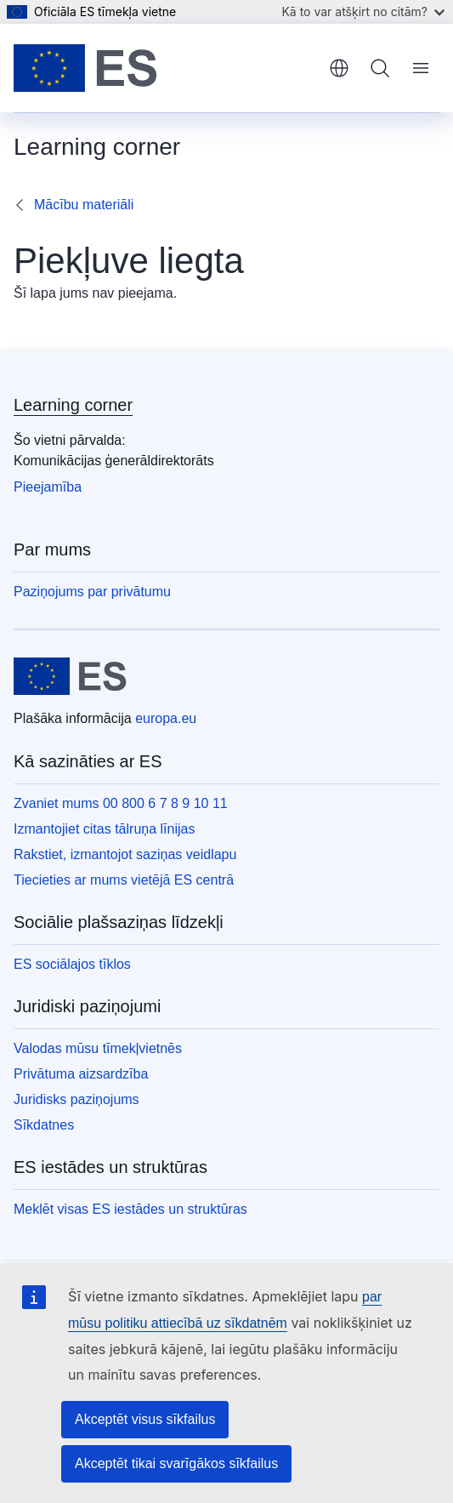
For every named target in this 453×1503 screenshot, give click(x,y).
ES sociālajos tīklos (72, 964)
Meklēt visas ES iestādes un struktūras (130, 1209)
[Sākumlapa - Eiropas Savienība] (85, 68)
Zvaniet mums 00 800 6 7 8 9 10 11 (121, 803)
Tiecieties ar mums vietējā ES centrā (124, 880)
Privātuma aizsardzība (81, 1074)
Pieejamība (48, 487)
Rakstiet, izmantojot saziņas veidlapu (125, 854)
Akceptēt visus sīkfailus (145, 1419)
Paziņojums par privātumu (92, 591)
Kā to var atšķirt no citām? (363, 11)
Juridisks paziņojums (76, 1099)
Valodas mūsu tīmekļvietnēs (98, 1048)
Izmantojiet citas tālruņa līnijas (104, 829)
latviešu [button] (339, 68)
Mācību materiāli (83, 204)
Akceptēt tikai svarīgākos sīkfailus (176, 1463)
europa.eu (165, 718)
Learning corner (73, 405)
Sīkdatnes (44, 1125)
